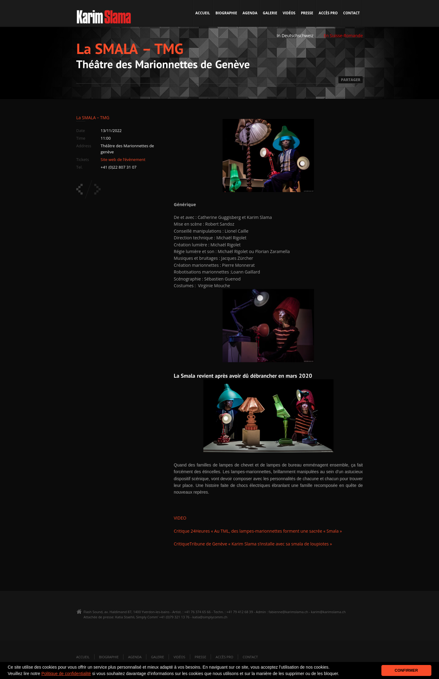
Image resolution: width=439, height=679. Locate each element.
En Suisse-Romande (343, 35)
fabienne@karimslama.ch (288, 611)
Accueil (202, 13)
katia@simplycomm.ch (209, 617)
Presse (307, 13)
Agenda (250, 13)
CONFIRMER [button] (406, 670)
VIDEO (180, 518)
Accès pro (328, 13)
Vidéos (289, 13)
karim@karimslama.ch (328, 611)
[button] (341, 674)
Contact (351, 13)
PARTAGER (350, 79)
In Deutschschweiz (295, 35)
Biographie (226, 13)
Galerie (270, 13)
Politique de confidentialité (66, 673)
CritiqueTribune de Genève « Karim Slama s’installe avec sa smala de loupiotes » (253, 544)
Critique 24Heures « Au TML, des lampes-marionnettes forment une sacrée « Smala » (258, 531)
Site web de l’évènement (123, 159)
